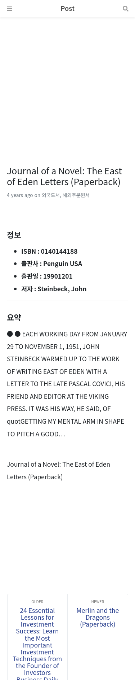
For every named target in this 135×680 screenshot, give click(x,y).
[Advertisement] (67, 85)
